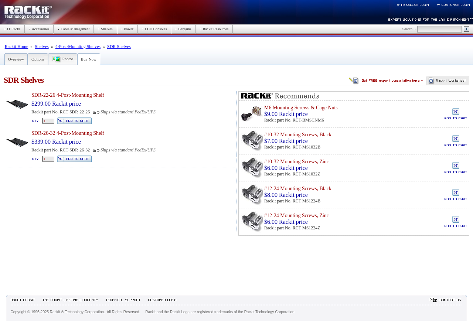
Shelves (105, 29)
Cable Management (73, 29)
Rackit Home (16, 46)
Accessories (39, 29)
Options (37, 59)
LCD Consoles (154, 29)
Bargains (183, 29)
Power (127, 29)
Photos (68, 59)
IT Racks (12, 29)
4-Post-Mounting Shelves (78, 46)
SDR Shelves (119, 46)
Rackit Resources (214, 29)
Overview (16, 59)
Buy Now (88, 59)
